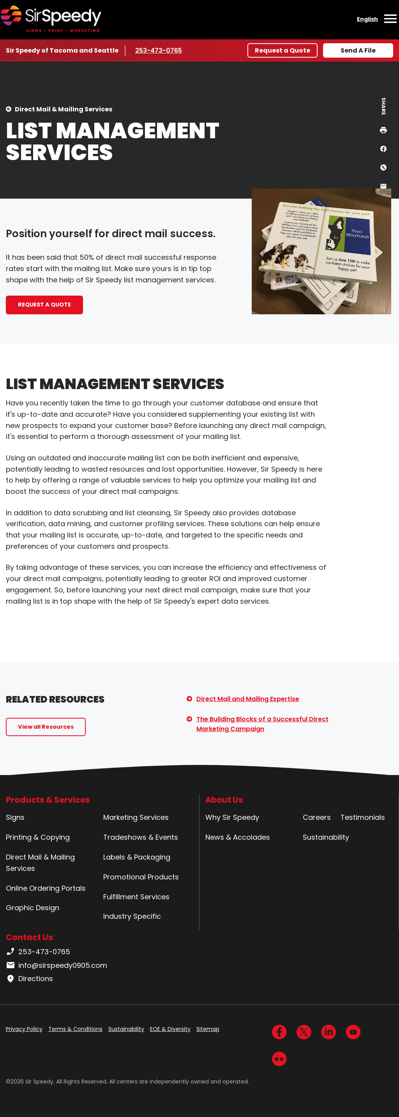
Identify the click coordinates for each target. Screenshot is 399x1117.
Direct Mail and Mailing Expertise (247, 698)
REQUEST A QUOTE (44, 304)
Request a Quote (282, 50)
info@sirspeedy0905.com (56, 965)
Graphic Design (32, 908)
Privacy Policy (24, 1029)
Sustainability (326, 837)
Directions (29, 979)
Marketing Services (136, 817)
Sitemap (207, 1029)
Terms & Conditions (75, 1029)
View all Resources (46, 727)
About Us (224, 800)
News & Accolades (237, 837)
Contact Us (29, 937)
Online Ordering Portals (46, 888)
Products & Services (48, 800)
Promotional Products (141, 877)
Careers (317, 817)
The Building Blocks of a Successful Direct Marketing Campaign (262, 724)
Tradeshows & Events (140, 837)
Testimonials (363, 817)
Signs (15, 817)
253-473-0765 (158, 50)
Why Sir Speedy (232, 817)
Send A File (358, 50)
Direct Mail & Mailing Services (63, 109)
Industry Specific (132, 916)
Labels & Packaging (136, 857)
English (367, 19)
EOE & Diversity (170, 1029)
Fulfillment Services (136, 897)
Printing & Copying (38, 837)
